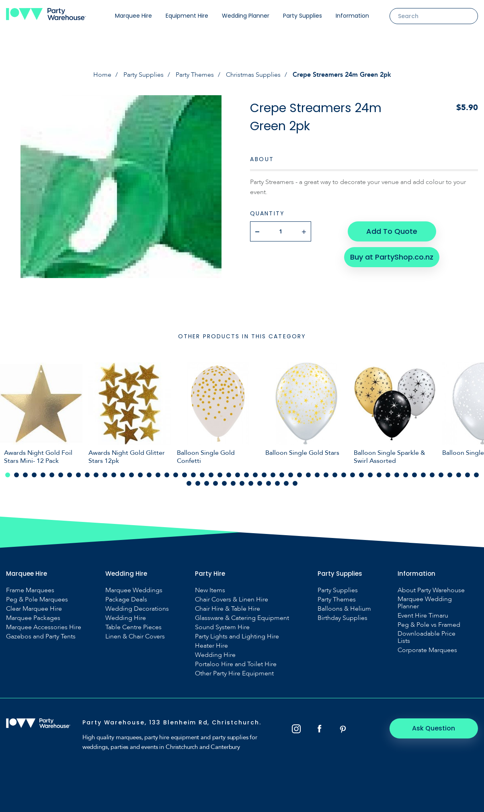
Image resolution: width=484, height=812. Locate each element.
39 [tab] (343, 474)
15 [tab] (131, 474)
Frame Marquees (30, 590)
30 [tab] (264, 474)
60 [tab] (233, 483)
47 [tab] (414, 474)
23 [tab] (202, 474)
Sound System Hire (222, 627)
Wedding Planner (245, 16)
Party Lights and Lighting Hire (237, 636)
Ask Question (433, 728)
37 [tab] (326, 474)
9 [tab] (78, 474)
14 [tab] (122, 474)
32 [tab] (281, 474)
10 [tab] (87, 474)
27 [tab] (237, 474)
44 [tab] (388, 474)
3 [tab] (25, 474)
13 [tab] (113, 474)
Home (102, 74)
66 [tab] (286, 483)
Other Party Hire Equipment (234, 673)
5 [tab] (43, 474)
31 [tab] (273, 474)
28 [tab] (246, 474)
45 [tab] (396, 474)
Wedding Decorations (137, 608)
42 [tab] (370, 474)
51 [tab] (449, 474)
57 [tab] (206, 483)
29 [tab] (255, 474)
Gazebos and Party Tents (41, 636)
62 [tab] (250, 483)
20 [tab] (175, 474)
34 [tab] (299, 474)
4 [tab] (34, 474)
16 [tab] (140, 474)
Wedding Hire (125, 618)
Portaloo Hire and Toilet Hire (236, 664)
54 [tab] (476, 474)
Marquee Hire (133, 16)
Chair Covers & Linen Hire (231, 599)
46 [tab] (405, 474)
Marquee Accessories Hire (43, 627)
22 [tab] (193, 474)
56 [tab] (197, 483)
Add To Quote (391, 231)
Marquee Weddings (133, 590)
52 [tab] (458, 474)
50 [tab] (441, 474)
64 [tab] (268, 483)
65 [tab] (277, 483)
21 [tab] (184, 474)
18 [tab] (158, 474)
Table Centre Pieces (133, 627)
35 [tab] (308, 474)
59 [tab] (224, 483)
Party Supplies (302, 16)
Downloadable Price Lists (426, 637)
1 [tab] (7, 474)
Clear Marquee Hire (34, 608)
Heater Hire (211, 645)
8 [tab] (69, 474)
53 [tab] (467, 474)
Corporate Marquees (427, 650)
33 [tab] (290, 474)
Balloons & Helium (344, 608)
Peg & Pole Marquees (37, 599)
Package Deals (126, 599)
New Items (210, 590)
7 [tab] (60, 474)
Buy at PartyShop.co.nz (391, 257)
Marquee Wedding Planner (425, 602)
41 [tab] (361, 474)
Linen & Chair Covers (135, 636)
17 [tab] (149, 474)
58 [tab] (215, 483)
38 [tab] (334, 474)
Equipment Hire (187, 16)
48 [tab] (423, 474)
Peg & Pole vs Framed (429, 624)
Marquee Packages (33, 618)
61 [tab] (242, 483)
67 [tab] (295, 483)
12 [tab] (105, 474)
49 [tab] (432, 474)
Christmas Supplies (253, 74)
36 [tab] (317, 474)
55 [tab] (189, 483)
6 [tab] (51, 474)
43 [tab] (379, 474)
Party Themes (195, 74)
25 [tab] (219, 474)
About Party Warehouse (431, 590)
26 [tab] (228, 474)
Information (352, 16)
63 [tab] (259, 483)
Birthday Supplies (342, 618)
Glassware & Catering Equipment (242, 618)
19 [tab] (166, 474)
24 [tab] (211, 474)
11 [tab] (96, 474)
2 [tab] (16, 474)
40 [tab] (352, 474)
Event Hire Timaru (423, 615)
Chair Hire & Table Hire (227, 608)
